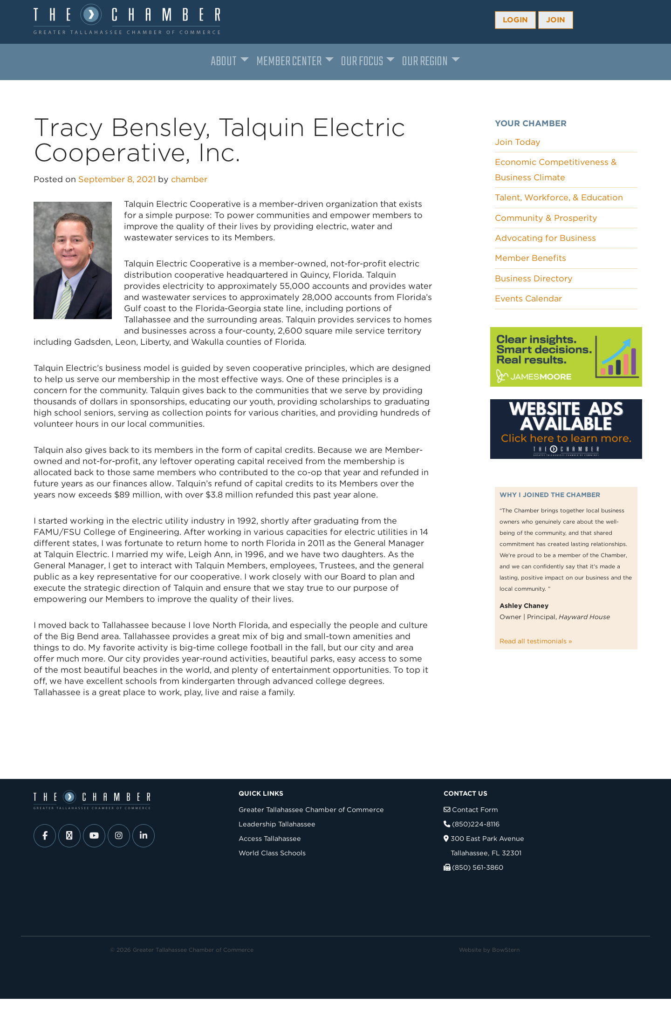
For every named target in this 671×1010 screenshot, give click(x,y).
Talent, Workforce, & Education (559, 197)
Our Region (425, 62)
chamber (189, 179)
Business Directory (534, 278)
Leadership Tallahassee (277, 824)
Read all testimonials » (536, 641)
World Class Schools (272, 853)
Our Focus (362, 62)
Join (555, 19)
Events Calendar (528, 298)
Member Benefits (530, 258)
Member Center (289, 62)
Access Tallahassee (270, 838)
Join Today (518, 142)
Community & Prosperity (546, 218)
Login (515, 19)
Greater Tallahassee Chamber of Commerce (311, 809)
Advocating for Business (545, 238)
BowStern (506, 949)
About (224, 62)
